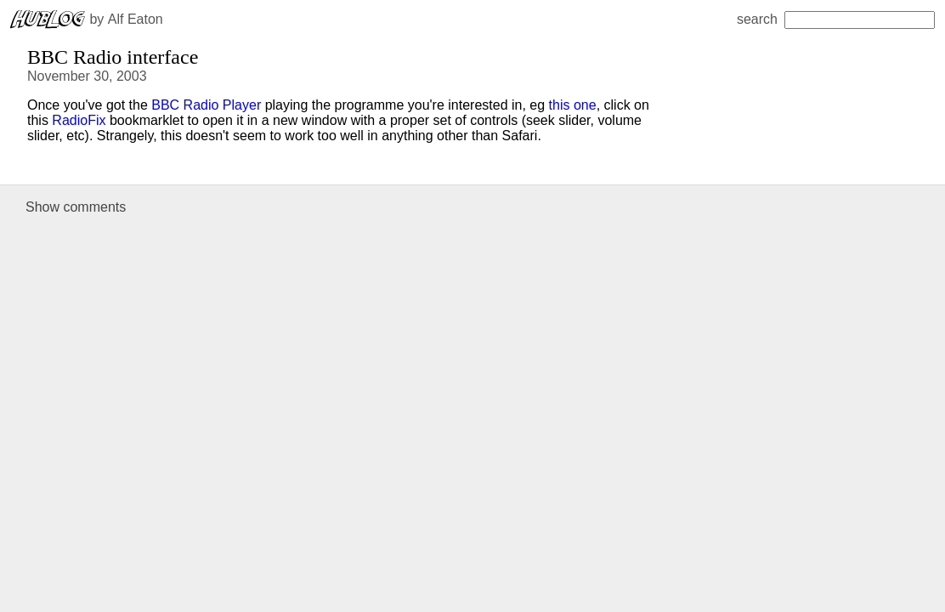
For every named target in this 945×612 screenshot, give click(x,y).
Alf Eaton (135, 19)
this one (573, 105)
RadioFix (78, 120)
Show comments (75, 207)
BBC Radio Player (206, 105)
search (836, 19)
